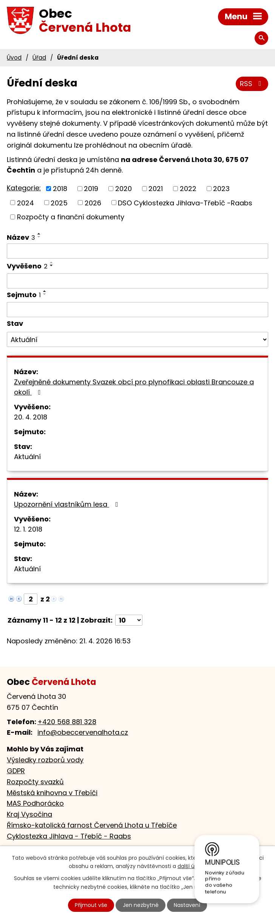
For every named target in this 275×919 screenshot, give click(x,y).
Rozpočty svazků (35, 781)
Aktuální (27, 456)
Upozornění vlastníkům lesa (67, 504)
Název (21, 237)
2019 (91, 188)
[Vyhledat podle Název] (137, 251)
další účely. (192, 866)
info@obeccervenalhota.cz (82, 732)
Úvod (14, 58)
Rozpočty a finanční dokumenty (70, 217)
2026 (93, 202)
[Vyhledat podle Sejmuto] (137, 309)
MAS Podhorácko (35, 803)
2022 (188, 188)
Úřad (39, 58)
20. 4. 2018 (30, 417)
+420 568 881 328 (66, 721)
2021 (155, 188)
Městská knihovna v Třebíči (52, 792)
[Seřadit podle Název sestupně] (39, 236)
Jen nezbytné (141, 905)
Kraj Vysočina (29, 814)
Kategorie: (24, 188)
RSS (252, 83)
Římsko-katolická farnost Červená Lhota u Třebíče (92, 825)
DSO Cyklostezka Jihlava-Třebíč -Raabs (185, 202)
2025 (59, 202)
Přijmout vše (91, 905)
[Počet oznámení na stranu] (128, 620)
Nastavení (187, 905)
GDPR (16, 771)
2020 (123, 188)
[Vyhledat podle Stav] (137, 339)
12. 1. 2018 (28, 529)
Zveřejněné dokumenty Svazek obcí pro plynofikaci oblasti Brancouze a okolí (134, 387)
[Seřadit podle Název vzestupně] (39, 233)
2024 (25, 202)
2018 (60, 188)
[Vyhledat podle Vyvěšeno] (137, 280)
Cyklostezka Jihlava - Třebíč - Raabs (69, 836)
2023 (221, 188)
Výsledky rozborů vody (45, 760)
